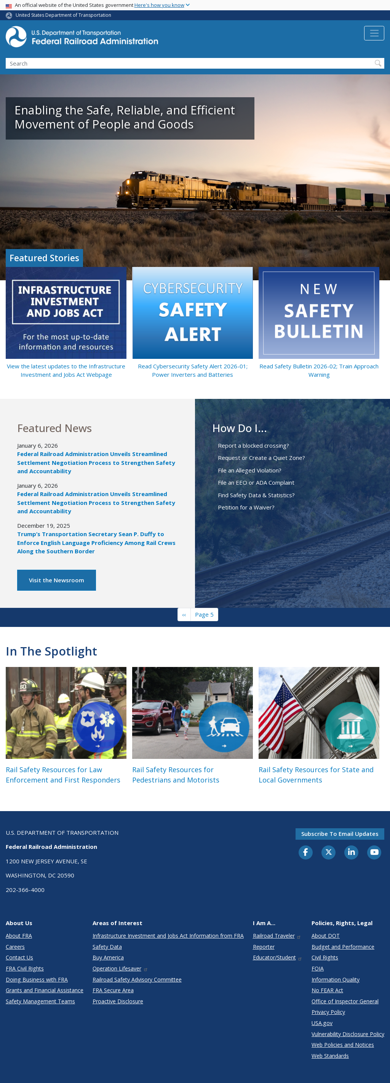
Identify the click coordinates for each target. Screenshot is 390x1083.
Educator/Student (278, 957)
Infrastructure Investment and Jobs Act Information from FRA (168, 935)
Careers (15, 946)
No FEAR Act (327, 990)
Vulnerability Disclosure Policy (348, 1034)
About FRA (19, 935)
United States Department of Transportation (63, 15)
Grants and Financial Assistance (44, 990)
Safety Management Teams (40, 1001)
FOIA (318, 968)
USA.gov (322, 1023)
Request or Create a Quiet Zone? (261, 457)
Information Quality (336, 979)
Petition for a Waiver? (246, 507)
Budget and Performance (343, 946)
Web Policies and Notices (343, 1044)
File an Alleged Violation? (249, 470)
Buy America (108, 957)
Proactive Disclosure (118, 1001)
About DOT (326, 935)
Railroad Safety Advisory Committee (137, 979)
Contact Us (19, 957)
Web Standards (330, 1055)
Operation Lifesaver (120, 968)
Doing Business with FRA (37, 979)
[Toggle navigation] (374, 33)
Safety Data (107, 946)
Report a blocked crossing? (253, 445)
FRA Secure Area (113, 990)
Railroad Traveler (277, 935)
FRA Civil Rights (25, 968)
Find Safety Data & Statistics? (256, 495)
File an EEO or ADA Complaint (256, 482)
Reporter (264, 946)
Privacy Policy (328, 1012)
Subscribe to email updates (340, 833)
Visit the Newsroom (56, 580)
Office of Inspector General (345, 1001)
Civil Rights (325, 957)
